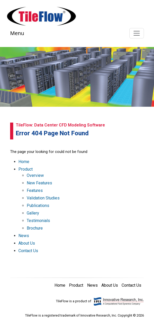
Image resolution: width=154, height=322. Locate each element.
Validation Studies (43, 198)
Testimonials (38, 220)
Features (35, 190)
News (23, 235)
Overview (35, 175)
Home (23, 161)
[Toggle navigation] (136, 33)
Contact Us (28, 250)
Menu (17, 33)
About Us (26, 243)
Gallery (33, 213)
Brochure (35, 228)
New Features (39, 182)
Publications (38, 205)
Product (25, 169)
